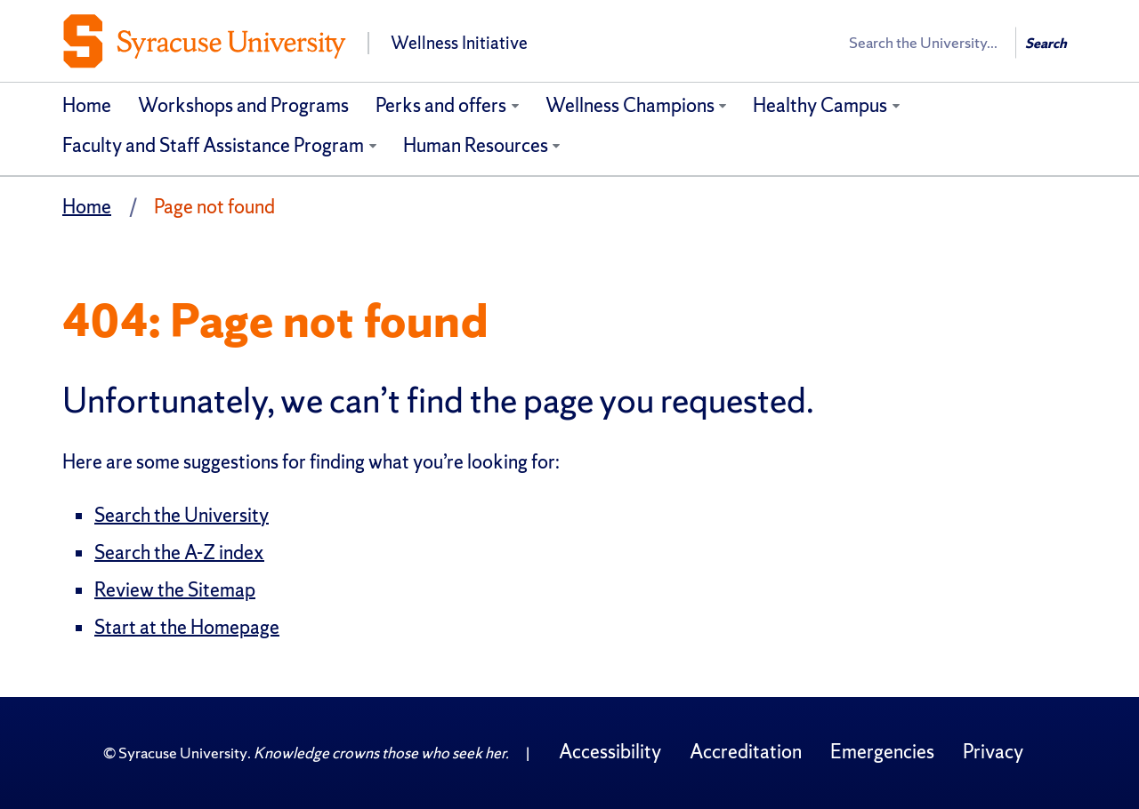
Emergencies (882, 752)
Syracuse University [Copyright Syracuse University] (182, 752)
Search (1046, 43)
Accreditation (746, 752)
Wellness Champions (630, 105)
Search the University (181, 515)
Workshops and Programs (243, 105)
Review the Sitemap (174, 590)
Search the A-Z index (179, 552)
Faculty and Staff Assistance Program (213, 145)
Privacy (993, 752)
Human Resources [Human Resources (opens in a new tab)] (475, 145)
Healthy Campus (820, 105)
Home (86, 105)
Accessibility (610, 752)
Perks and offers (441, 105)
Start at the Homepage (186, 627)
